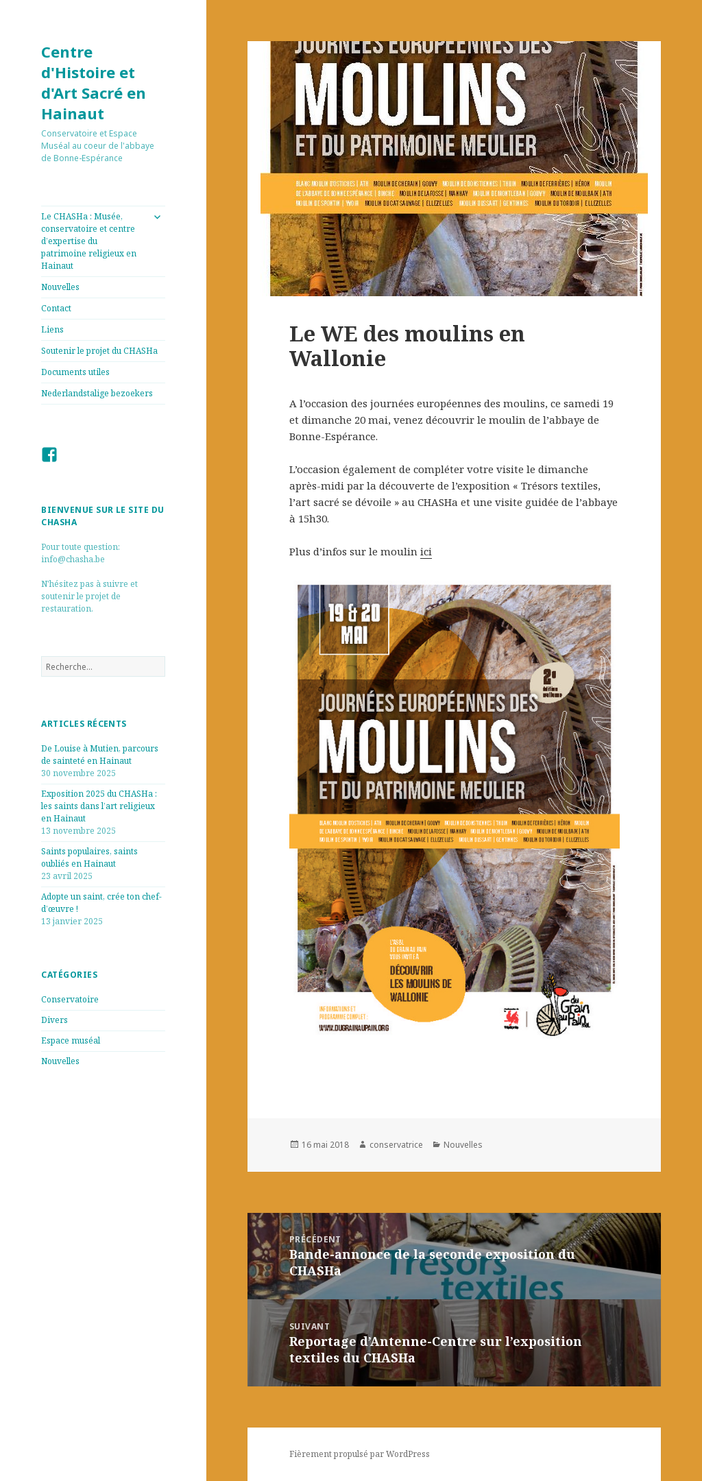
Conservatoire (70, 999)
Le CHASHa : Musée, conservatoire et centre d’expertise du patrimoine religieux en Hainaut (88, 241)
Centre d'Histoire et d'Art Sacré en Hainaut (93, 82)
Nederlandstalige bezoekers (97, 393)
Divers (54, 1020)
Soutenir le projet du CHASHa (99, 351)
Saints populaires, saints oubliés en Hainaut (89, 857)
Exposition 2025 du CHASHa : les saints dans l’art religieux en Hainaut (99, 806)
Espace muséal (70, 1040)
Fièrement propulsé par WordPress (359, 1454)
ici (426, 551)
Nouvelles (60, 287)
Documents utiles (75, 372)
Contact (56, 308)
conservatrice (396, 1145)
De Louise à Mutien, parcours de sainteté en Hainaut (99, 755)
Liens (52, 329)
